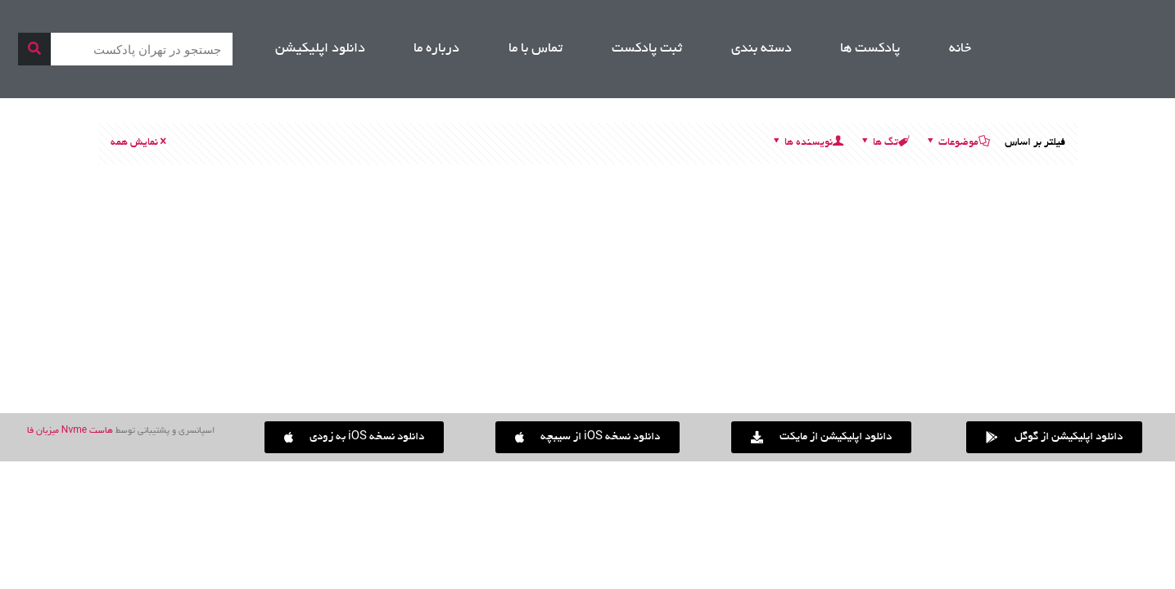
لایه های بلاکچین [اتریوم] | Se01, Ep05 (1062, 343)
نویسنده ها (807, 143)
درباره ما (436, 49)
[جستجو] (34, 49)
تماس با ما (535, 49)
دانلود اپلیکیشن (320, 49)
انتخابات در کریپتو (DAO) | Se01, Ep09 (483, 343)
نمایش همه (140, 143)
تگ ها (884, 143)
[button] (354, 437)
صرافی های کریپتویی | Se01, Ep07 (781, 343)
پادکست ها (870, 49)
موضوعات (957, 143)
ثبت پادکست (647, 49)
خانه (960, 49)
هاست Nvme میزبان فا (70, 431)
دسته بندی (761, 49)
